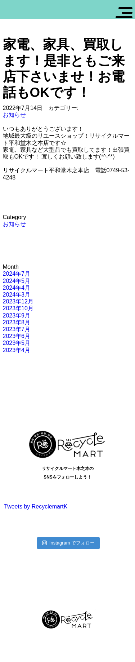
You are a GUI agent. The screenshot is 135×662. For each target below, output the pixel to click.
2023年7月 (17, 329)
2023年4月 (17, 350)
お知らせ (14, 115)
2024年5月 (17, 281)
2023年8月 (17, 322)
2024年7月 (17, 274)
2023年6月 (17, 336)
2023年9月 (17, 315)
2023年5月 (17, 343)
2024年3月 (17, 295)
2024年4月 (17, 288)
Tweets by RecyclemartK (35, 506)
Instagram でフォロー (68, 543)
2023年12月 (18, 301)
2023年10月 (18, 308)
